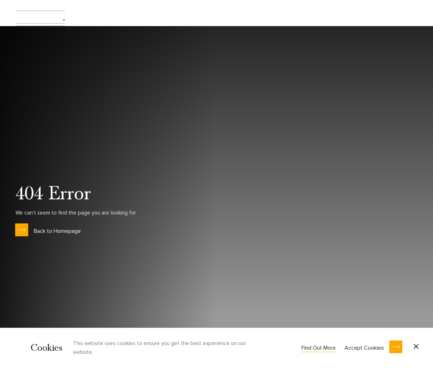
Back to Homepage (57, 230)
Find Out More (318, 347)
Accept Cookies (364, 347)
